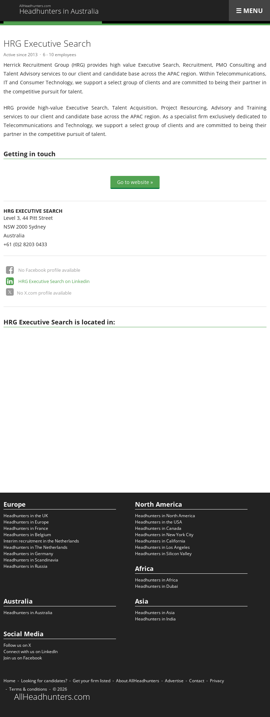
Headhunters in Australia (28, 613)
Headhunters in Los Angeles (162, 547)
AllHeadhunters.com (52, 696)
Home (9, 681)
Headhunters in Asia (155, 613)
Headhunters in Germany (28, 554)
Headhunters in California (160, 541)
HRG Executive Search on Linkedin (54, 281)
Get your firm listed (91, 681)
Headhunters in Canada (158, 528)
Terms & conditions (28, 689)
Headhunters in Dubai (156, 586)
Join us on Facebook (23, 658)
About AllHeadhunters (137, 681)
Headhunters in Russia (25, 566)
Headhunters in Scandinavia (31, 560)
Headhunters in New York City (164, 535)
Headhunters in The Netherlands (36, 547)
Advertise (174, 681)
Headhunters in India (155, 619)
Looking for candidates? (44, 681)
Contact (196, 681)
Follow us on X (17, 645)
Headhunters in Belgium (27, 535)
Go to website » (135, 182)
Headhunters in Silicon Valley (163, 554)
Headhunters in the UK (26, 516)
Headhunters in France (26, 528)
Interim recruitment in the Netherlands (41, 541)
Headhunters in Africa (156, 580)
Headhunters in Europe (26, 522)
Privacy (217, 681)
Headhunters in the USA (158, 522)
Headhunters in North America (165, 516)
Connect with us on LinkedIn (31, 651)
